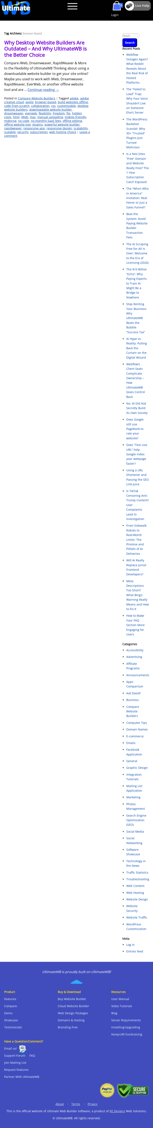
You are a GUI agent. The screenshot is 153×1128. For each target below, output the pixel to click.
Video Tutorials (121, 1006)
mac (33, 117)
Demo (8, 1013)
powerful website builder (62, 124)
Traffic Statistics (137, 872)
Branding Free (68, 1027)
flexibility (45, 113)
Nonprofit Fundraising (126, 1034)
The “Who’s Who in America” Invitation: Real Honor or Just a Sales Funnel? (137, 198)
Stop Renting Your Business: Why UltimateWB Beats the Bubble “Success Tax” (136, 318)
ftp (68, 113)
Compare (10, 1006)
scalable (10, 132)
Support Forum (14, 1055)
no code (23, 121)
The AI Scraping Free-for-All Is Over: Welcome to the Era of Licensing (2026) (137, 253)
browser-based (45, 102)
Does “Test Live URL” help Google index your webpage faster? (136, 454)
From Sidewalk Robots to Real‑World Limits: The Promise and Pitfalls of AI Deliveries (136, 539)
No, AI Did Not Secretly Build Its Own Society (137, 408)
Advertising (134, 657)
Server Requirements (126, 1020)
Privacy (92, 1104)
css (53, 106)
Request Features (16, 1070)
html (16, 117)
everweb (31, 113)
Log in (130, 945)
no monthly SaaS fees (46, 121)
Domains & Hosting (71, 1020)
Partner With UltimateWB (21, 1077)
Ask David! (133, 693)
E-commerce (135, 736)
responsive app (34, 128)
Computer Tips (136, 723)
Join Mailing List (15, 1063)
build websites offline (73, 102)
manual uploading (50, 117)
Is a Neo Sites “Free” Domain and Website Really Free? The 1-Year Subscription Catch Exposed (137, 168)
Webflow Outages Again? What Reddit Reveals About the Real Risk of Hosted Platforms (137, 68)
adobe (74, 98)
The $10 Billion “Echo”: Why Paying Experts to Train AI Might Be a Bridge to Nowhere (136, 283)
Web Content (135, 886)
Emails (130, 743)
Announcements (137, 675)
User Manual (120, 999)
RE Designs (117, 1111)
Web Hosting (135, 893)
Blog (114, 1013)
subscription (39, 132)
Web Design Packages (73, 1013)
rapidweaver (13, 128)
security (22, 132)
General (131, 761)
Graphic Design (137, 768)
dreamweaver (13, 113)
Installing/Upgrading (125, 1027)
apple (29, 102)
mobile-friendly (75, 117)
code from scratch (16, 106)
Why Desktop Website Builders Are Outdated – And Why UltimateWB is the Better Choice (45, 48)
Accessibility (134, 650)
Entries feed (134, 951)
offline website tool (17, 124)
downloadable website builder (50, 109)
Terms (75, 1104)
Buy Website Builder (72, 999)
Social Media (135, 831)
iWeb (24, 117)
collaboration (40, 106)
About (60, 1104)
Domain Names (137, 729)
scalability (81, 128)
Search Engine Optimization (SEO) (136, 820)
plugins (37, 124)
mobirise (10, 121)
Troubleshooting (137, 879)
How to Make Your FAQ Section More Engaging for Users (135, 625)
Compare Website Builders (36, 98)
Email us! (10, 1048)
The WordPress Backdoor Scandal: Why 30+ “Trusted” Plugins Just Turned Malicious (136, 133)
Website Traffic (136, 917)
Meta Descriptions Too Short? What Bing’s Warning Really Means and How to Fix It (137, 595)
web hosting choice (62, 132)
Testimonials (13, 1027)
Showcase (11, 1020)
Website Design (137, 899)
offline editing (72, 121)
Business (132, 700)
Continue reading (43, 89)
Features (10, 999)
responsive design (59, 128)
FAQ (32, 1055)
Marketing (133, 797)
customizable (66, 106)
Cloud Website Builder (73, 1006)
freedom (59, 113)
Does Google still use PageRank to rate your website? (135, 428)
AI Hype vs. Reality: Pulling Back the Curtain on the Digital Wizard (136, 348)
